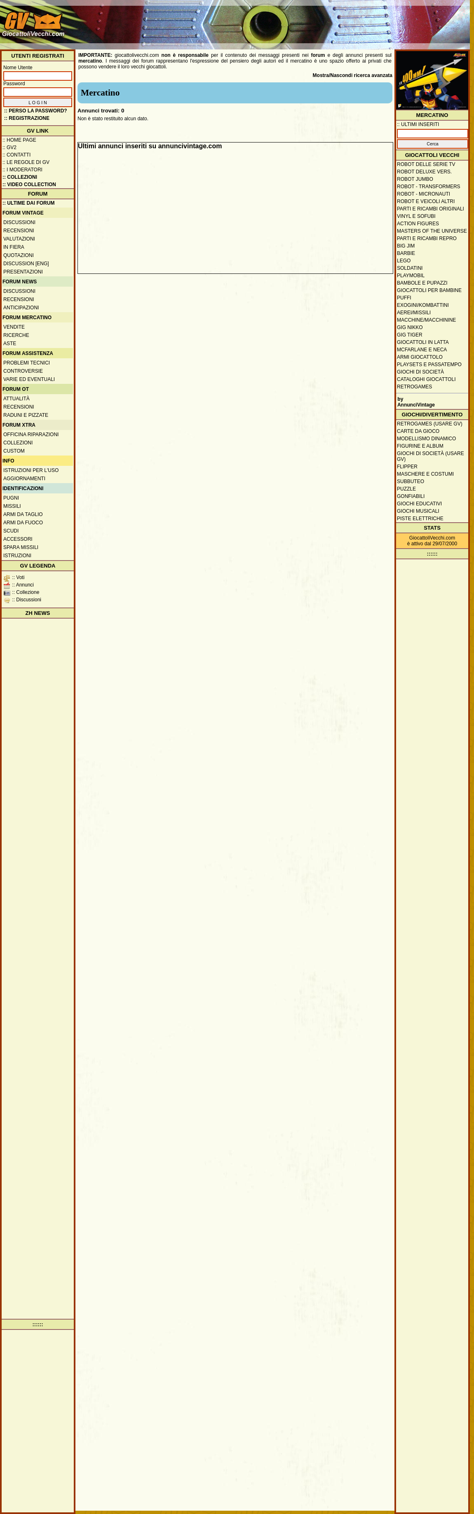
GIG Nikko (410, 327)
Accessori (18, 539)
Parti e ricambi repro (427, 238)
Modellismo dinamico (426, 439)
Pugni (11, 498)
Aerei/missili (414, 312)
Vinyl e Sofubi (416, 216)
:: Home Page (19, 140)
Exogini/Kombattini (423, 305)
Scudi (11, 531)
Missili (12, 506)
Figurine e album (420, 446)
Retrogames (414, 387)
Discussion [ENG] (26, 263)
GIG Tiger (409, 335)
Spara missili (20, 547)
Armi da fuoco (23, 523)
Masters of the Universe (432, 231)
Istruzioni (17, 555)
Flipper (407, 467)
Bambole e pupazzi (422, 283)
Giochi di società (420, 372)
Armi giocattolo (420, 357)
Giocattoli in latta (423, 342)
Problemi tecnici (26, 363)
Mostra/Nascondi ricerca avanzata (352, 75)
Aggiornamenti (24, 478)
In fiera (13, 247)
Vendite (14, 327)
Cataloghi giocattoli (426, 379)
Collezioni (18, 443)
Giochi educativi (419, 504)
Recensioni (18, 231)
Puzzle (406, 489)
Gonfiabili (411, 496)
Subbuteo (410, 481)
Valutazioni (19, 239)
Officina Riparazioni (31, 434)
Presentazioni (23, 272)
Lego (404, 261)
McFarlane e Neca (422, 350)
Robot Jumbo (415, 179)
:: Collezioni (19, 177)
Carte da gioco (418, 431)
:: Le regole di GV (25, 162)
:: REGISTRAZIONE (26, 118)
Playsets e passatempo (429, 364)
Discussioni (19, 222)
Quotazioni (18, 255)
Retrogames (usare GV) (429, 424)
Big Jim (406, 246)
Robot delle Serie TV (426, 164)
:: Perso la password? (35, 111)
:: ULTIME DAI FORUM (28, 203)
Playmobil (411, 275)
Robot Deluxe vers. (424, 172)
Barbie (406, 253)
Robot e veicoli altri (426, 201)
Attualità (16, 399)
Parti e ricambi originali (430, 209)
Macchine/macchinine (426, 320)
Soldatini (409, 268)
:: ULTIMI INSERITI (418, 124)
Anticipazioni (21, 308)
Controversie (23, 371)
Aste (9, 343)
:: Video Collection (29, 184)
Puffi (404, 298)
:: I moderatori (22, 170)
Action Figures (418, 224)
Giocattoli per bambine (429, 290)
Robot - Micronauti (423, 194)
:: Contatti (16, 155)
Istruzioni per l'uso (31, 470)
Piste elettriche (420, 518)
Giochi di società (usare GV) (430, 456)
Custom (14, 451)
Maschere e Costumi (425, 474)
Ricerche (16, 335)
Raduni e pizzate (25, 415)
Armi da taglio (23, 514)
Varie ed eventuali (29, 379)
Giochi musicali (418, 511)
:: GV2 (9, 147)
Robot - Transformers (428, 186)
